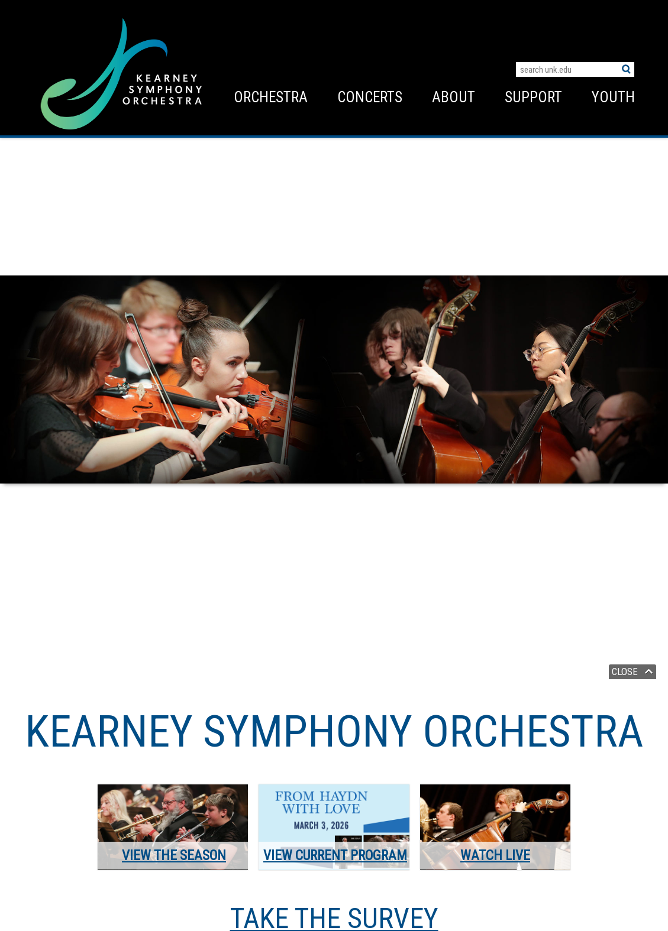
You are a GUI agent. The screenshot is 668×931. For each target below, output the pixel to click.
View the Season (174, 856)
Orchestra (271, 97)
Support (533, 97)
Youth (613, 97)
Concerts (369, 97)
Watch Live (495, 856)
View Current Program (335, 856)
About (453, 97)
